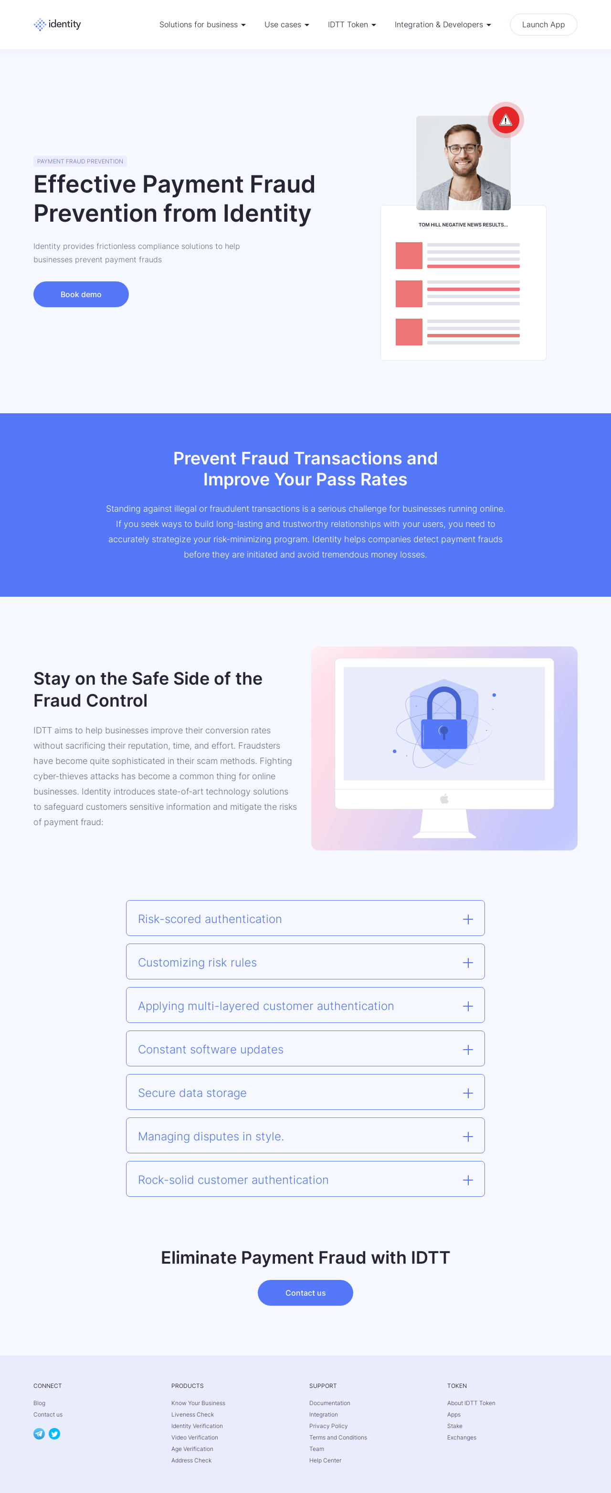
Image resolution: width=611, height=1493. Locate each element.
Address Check (191, 1460)
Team (316, 1448)
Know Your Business (198, 1403)
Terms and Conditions (338, 1437)
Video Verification (194, 1437)
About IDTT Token (471, 1403)
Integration (323, 1414)
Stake (455, 1425)
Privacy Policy (328, 1425)
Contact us (305, 1293)
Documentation (329, 1403)
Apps (454, 1414)
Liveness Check (192, 1414)
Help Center (325, 1460)
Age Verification (192, 1448)
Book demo (81, 294)
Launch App (543, 24)
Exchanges (461, 1437)
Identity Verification (197, 1425)
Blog (39, 1403)
